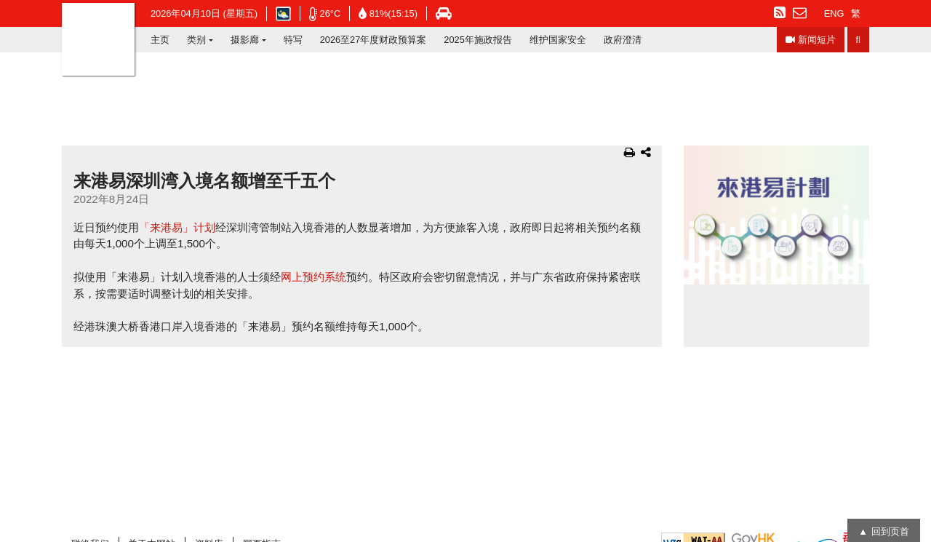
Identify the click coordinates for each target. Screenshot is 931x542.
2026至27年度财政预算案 (373, 39)
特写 (293, 39)
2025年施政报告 (477, 39)
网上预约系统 (313, 277)
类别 (196, 39)
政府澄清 (623, 39)
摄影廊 (245, 39)
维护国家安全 (558, 39)
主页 (160, 39)
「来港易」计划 (177, 227)
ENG (834, 13)
